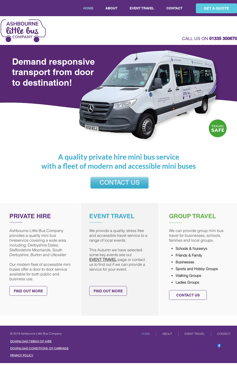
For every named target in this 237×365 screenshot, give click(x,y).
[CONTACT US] (119, 183)
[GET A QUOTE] (216, 8)
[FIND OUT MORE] (28, 291)
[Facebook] (219, 345)
